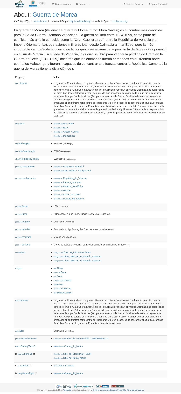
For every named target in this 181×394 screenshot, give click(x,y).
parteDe (22, 229)
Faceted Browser (133, 4)
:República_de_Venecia (70, 178)
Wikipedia (67, 390)
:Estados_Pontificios (68, 186)
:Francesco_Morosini (69, 166)
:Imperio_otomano (67, 182)
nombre (22, 221)
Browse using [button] (61, 4)
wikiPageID (22, 143)
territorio (22, 244)
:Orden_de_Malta (67, 194)
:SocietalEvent (62, 288)
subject (20, 252)
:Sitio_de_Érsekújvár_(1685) (72, 354)
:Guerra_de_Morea (68, 346)
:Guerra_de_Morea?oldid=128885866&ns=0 (81, 338)
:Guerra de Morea (64, 365)
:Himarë (62, 190)
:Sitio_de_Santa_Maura (70, 358)
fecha (21, 206)
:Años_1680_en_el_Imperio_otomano (77, 256)
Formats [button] (83, 4)
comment (21, 300)
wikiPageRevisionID (27, 159)
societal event (40, 21)
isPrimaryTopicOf (25, 346)
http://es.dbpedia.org (80, 21)
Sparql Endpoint (157, 4)
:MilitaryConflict (63, 292)
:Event (60, 272)
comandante (25, 166)
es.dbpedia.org (119, 21)
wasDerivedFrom (26, 338)
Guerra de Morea (55, 14)
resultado (23, 237)
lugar (21, 214)
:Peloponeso (64, 135)
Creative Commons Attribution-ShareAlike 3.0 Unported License (118, 390)
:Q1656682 (62, 280)
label (19, 331)
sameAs (23, 365)
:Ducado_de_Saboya (69, 198)
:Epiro (61, 127)
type (18, 268)
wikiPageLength (25, 151)
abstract (21, 83)
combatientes (25, 178)
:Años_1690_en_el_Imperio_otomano (77, 260)
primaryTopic (26, 373)
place (19, 123)
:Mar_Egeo (64, 123)
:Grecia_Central (66, 131)
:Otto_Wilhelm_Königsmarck (72, 170)
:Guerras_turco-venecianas (72, 252)
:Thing (58, 268)
